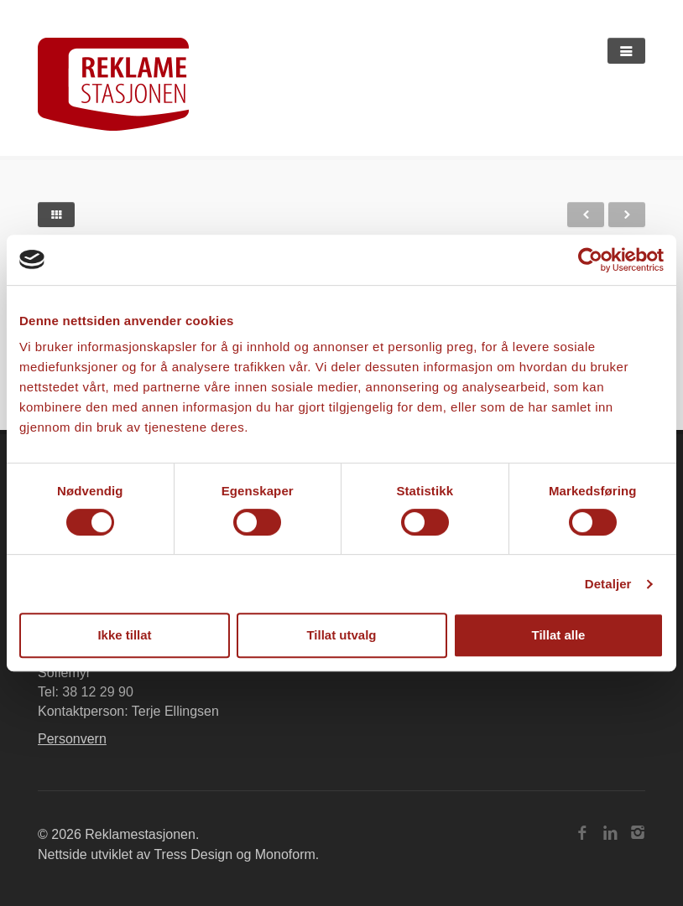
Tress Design (193, 854)
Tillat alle (559, 635)
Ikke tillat (124, 635)
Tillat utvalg (341, 635)
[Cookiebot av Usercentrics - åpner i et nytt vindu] (590, 259)
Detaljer (608, 584)
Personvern (72, 739)
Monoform (285, 854)
